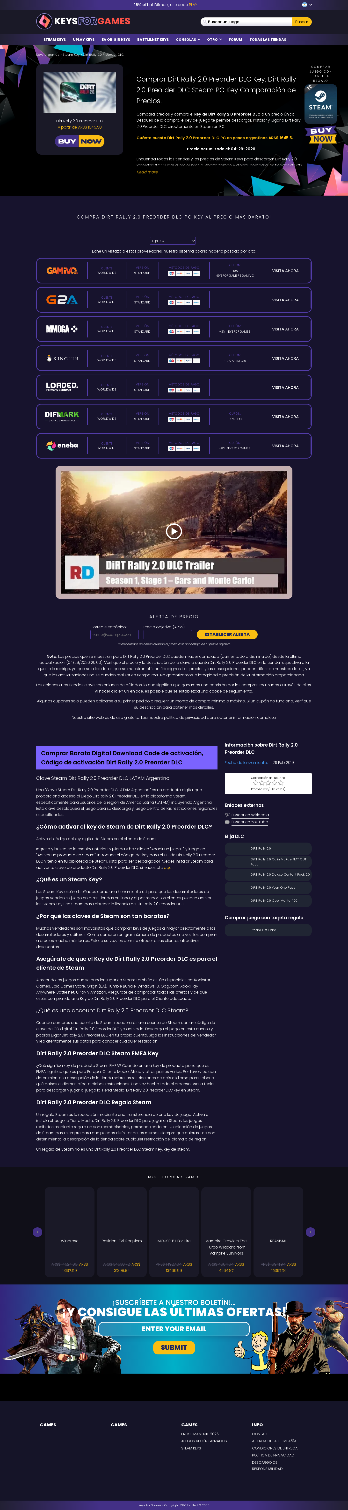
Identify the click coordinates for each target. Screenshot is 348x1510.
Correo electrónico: (108, 627)
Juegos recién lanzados (204, 1440)
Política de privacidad (273, 1455)
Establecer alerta (227, 634)
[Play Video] (174, 532)
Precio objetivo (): (164, 627)
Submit (174, 1347)
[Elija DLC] (173, 241)
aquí (168, 867)
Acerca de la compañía (274, 1440)
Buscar (301, 22)
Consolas (188, 39)
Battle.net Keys (153, 39)
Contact (260, 1433)
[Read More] (221, 172)
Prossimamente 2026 (200, 1433)
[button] (37, 1232)
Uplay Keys (83, 39)
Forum (235, 39)
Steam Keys (55, 39)
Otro (214, 39)
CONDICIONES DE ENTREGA (275, 1448)
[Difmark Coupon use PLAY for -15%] (174, 731)
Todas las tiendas (267, 39)
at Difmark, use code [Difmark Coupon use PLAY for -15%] (165, 4)
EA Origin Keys (116, 39)
